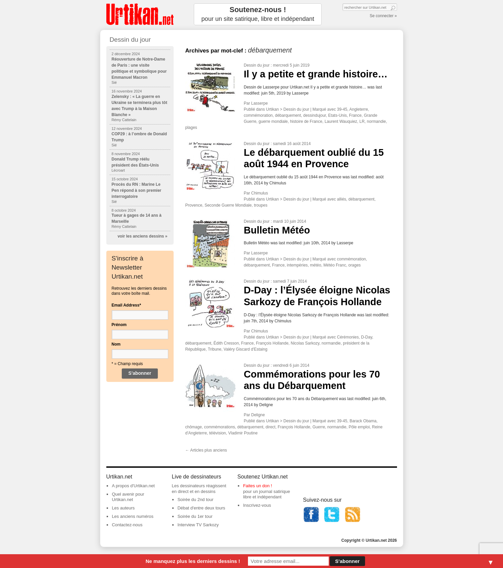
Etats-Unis (337, 115)
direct (270, 427)
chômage (193, 427)
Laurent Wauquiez (341, 121)
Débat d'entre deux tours (201, 507)
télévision (217, 433)
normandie (376, 121)
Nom (116, 344)
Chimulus (259, 193)
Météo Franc (334, 265)
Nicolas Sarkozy (305, 343)
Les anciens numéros (132, 516)
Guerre (319, 427)
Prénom (119, 324)
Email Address (126, 305)
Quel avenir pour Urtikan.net (128, 497)
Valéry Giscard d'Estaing (245, 349)
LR (361, 121)
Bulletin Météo (277, 230)
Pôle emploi (359, 427)
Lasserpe (259, 103)
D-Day (366, 337)
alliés (341, 199)
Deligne (258, 415)
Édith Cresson (226, 343)
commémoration (258, 115)
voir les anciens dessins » (142, 236)
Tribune (214, 349)
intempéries (297, 265)
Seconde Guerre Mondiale (228, 205)
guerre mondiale (273, 121)
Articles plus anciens (206, 450)
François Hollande (272, 343)
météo (315, 265)
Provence (194, 205)
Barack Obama (363, 421)
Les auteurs (123, 507)
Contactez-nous (127, 524)
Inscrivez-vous (257, 505)
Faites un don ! (257, 485)
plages (191, 127)
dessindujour (314, 115)
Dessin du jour (257, 65)
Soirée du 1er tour (194, 516)
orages (354, 265)
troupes (260, 205)
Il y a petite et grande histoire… (316, 74)
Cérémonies (348, 337)
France (355, 115)
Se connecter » (383, 15)
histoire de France (306, 121)
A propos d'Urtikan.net (133, 485)
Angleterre (358, 109)
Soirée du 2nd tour (195, 499)
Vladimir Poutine (242, 433)
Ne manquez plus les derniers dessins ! (193, 561)
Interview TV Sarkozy (198, 524)
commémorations (219, 427)
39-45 (342, 109)
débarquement (288, 115)
